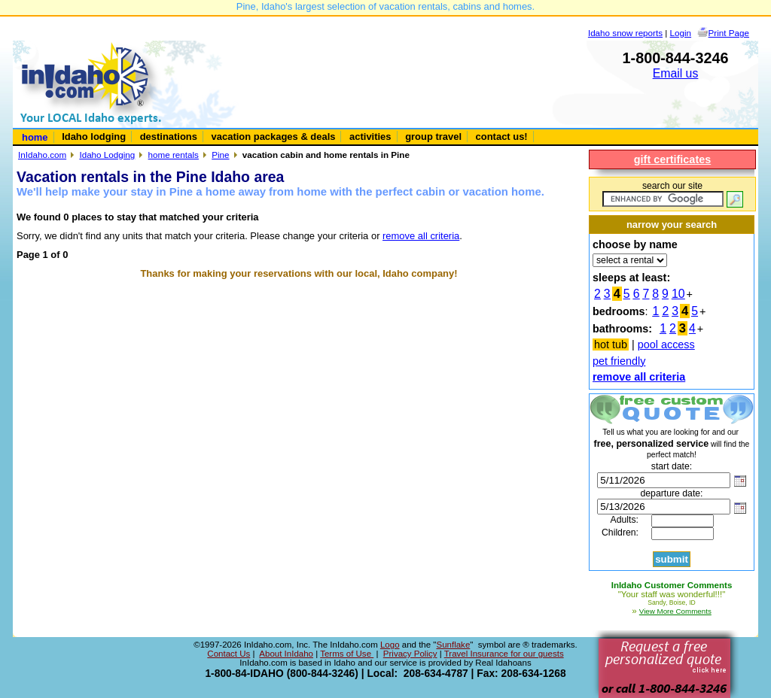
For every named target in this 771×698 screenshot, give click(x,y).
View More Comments (675, 611)
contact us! (502, 136)
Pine (220, 154)
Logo (390, 644)
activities (370, 136)
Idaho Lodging (107, 154)
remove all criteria (420, 235)
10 (678, 293)
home (35, 137)
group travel (433, 136)
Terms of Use (346, 653)
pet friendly (619, 361)
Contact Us (228, 653)
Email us (676, 73)
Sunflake (453, 644)
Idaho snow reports (625, 33)
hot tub (610, 344)
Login (681, 33)
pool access (666, 344)
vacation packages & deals (274, 136)
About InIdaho (286, 653)
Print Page (729, 33)
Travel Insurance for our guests (504, 653)
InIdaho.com (42, 154)
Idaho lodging (94, 136)
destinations (168, 136)
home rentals (173, 154)
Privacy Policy (410, 653)
